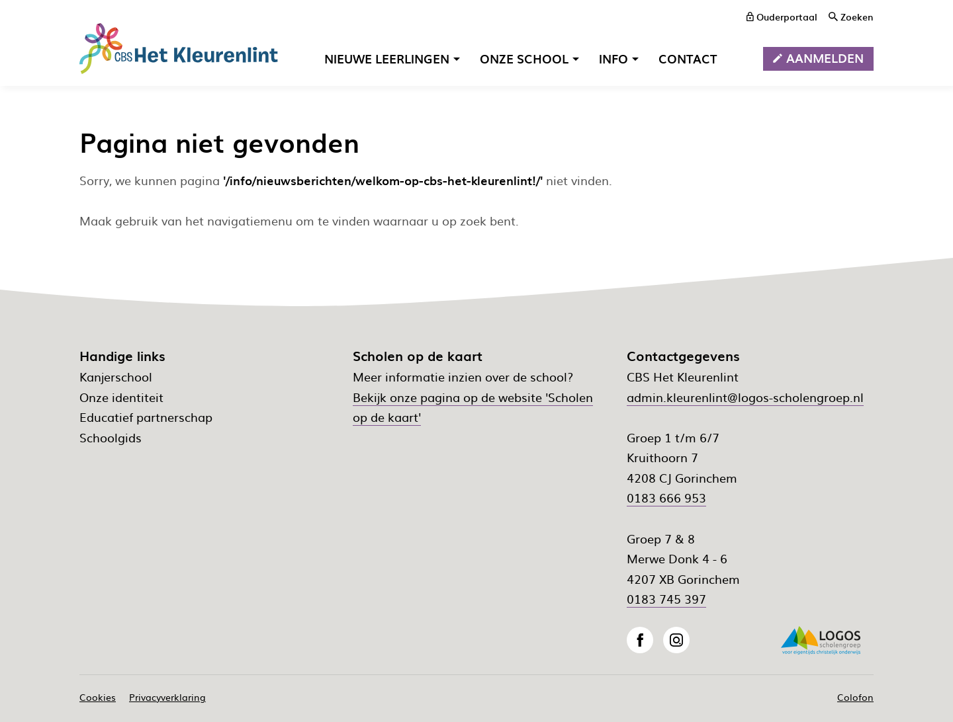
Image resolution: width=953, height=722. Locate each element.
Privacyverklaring (167, 696)
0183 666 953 (666, 497)
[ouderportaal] (782, 16)
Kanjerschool (115, 376)
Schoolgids (110, 437)
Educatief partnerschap (145, 417)
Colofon (855, 696)
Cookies (97, 696)
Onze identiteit (121, 397)
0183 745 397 (666, 599)
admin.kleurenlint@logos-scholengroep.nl (745, 397)
